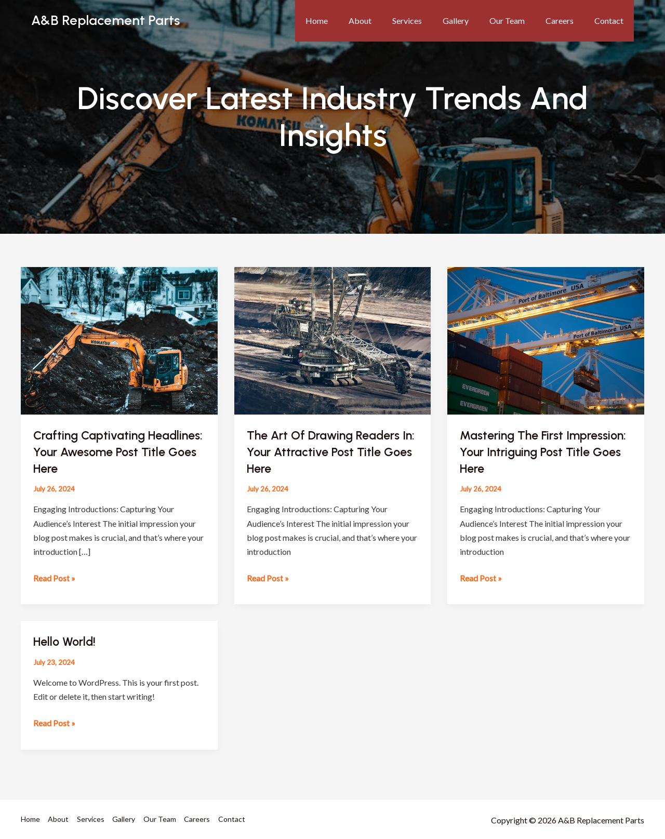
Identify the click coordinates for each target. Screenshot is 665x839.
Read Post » (54, 576)
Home (343, 20)
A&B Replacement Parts (105, 20)
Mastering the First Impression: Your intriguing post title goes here (533, 451)
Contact (611, 20)
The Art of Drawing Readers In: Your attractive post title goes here (326, 451)
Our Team (517, 20)
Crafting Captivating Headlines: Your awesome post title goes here (118, 451)
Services (426, 20)
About (382, 20)
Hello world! (66, 640)
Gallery (470, 20)
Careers (566, 20)
